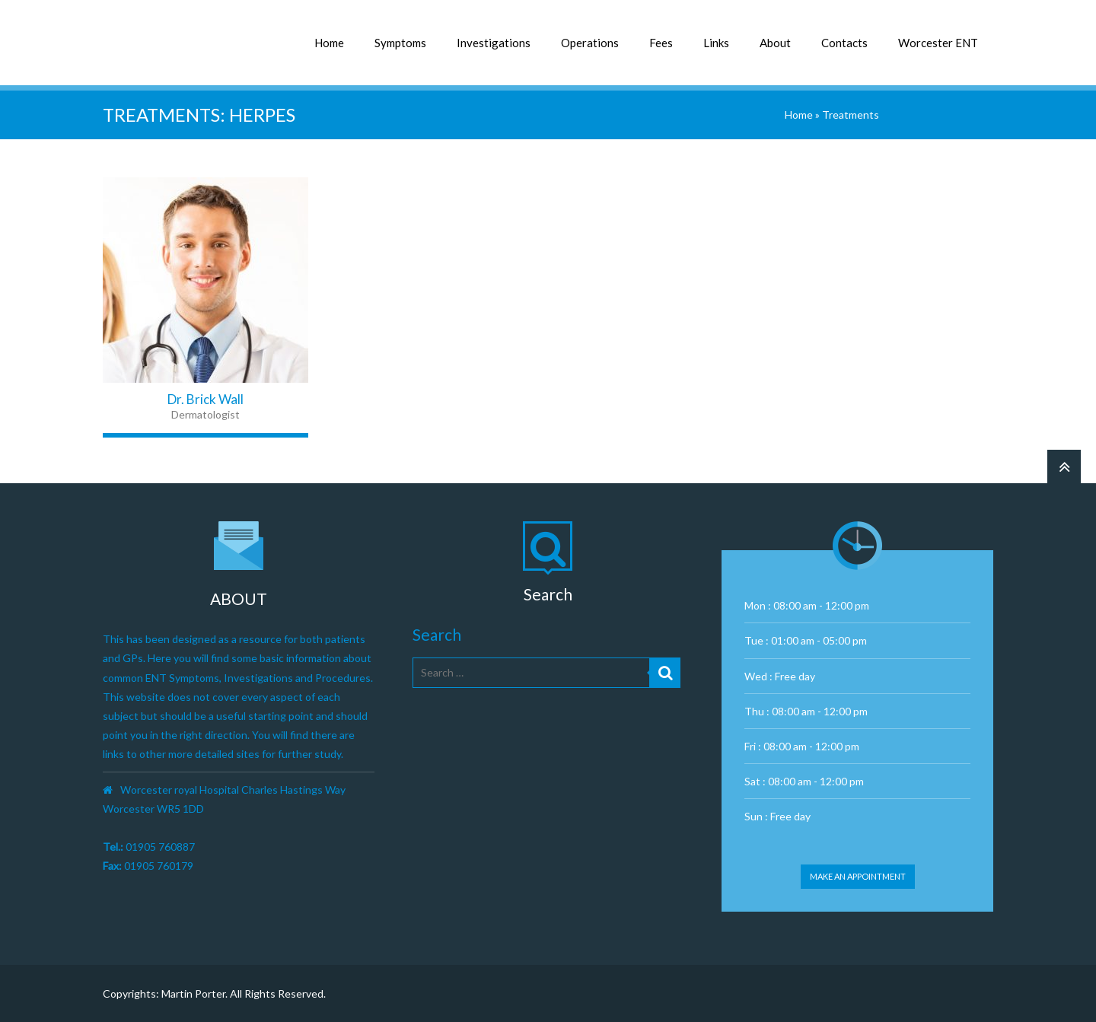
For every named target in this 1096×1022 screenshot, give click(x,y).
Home (329, 42)
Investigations (493, 42)
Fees (661, 42)
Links (716, 42)
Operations (590, 42)
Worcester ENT (938, 42)
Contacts (844, 42)
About (775, 42)
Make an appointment (858, 876)
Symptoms (400, 42)
